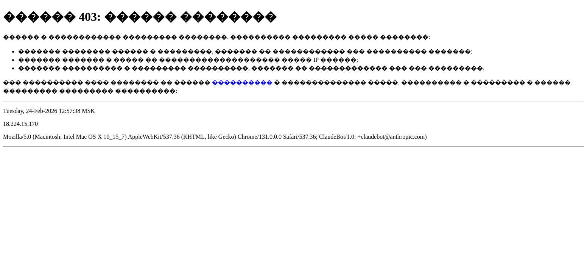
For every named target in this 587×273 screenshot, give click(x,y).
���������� (242, 82)
